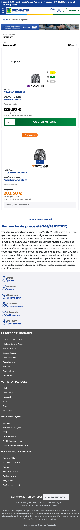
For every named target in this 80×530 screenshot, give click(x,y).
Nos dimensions (10, 471)
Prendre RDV (9, 458)
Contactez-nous (10, 357)
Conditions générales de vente (30, 502)
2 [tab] (40, 27)
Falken (6, 401)
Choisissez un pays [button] (54, 497)
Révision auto (9, 476)
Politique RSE (9, 348)
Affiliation (7, 375)
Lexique (6, 423)
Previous (3, 27)
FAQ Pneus (8, 480)
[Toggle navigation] (3, 10)
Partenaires (8, 371)
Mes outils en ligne (12, 427)
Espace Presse (9, 353)
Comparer (14, 61)
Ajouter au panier (45, 122)
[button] (72, 44)
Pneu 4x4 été (40, 95)
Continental (8, 392)
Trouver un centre (11, 462)
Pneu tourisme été (40, 175)
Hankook (7, 397)
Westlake (7, 410)
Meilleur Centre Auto (13, 344)
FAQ (5, 432)
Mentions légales (55, 502)
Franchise (7, 366)
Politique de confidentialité (35, 505)
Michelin (7, 388)
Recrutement (9, 362)
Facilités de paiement (13, 441)
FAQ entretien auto (12, 485)
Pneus (6, 467)
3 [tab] (44, 27)
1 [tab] (36, 27)
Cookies (53, 505)
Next (76, 27)
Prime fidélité (9, 436)
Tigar (5, 406)
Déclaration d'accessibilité (15, 445)
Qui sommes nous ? (12, 339)
